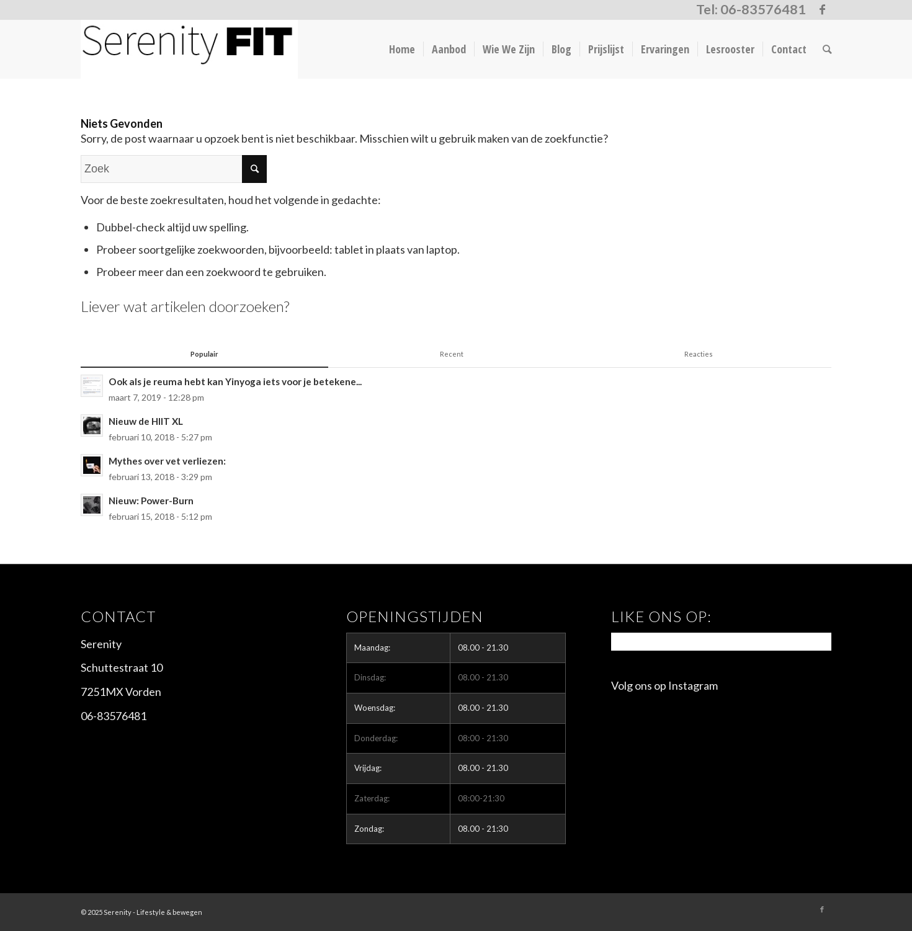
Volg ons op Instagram (664, 685)
